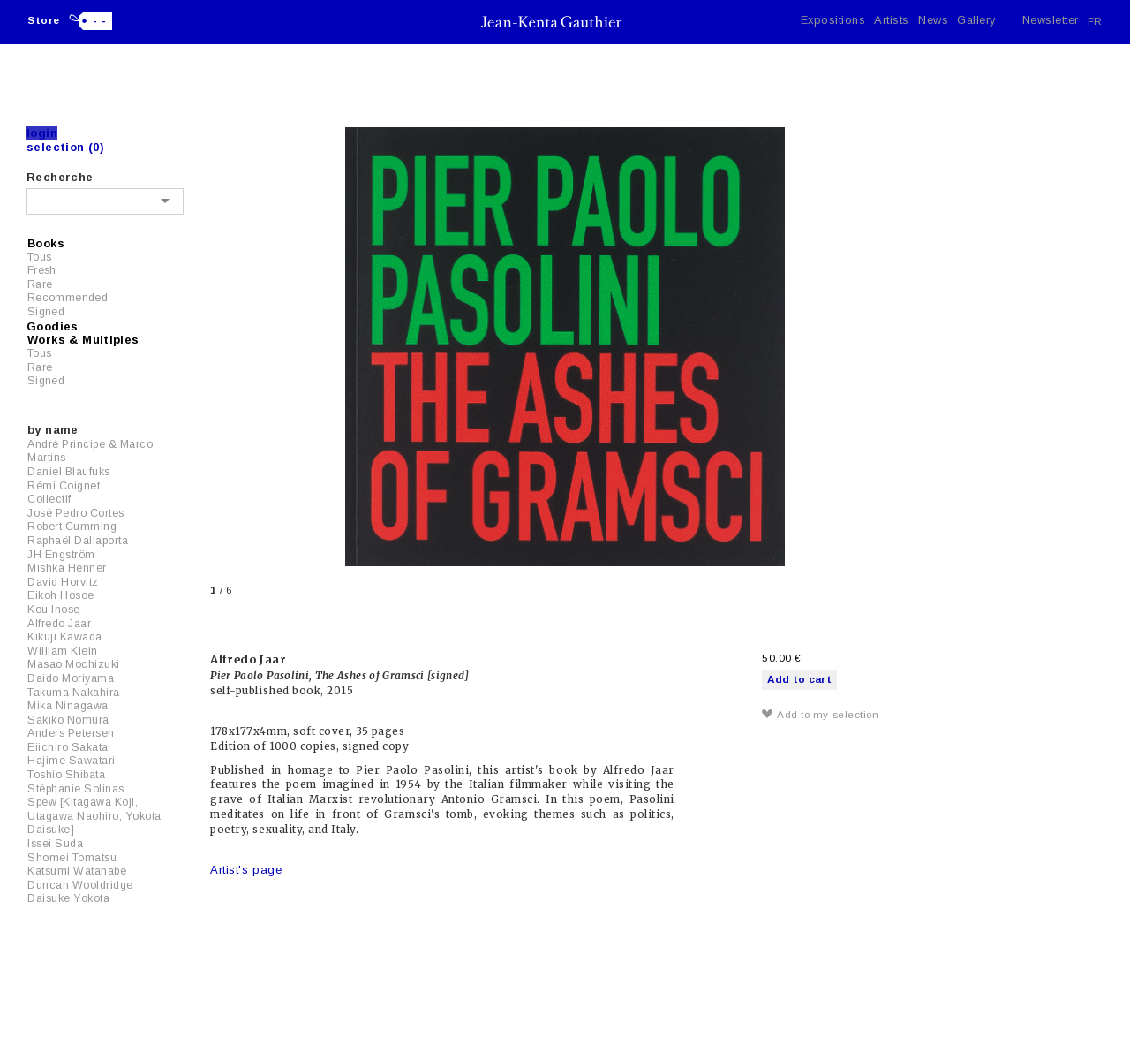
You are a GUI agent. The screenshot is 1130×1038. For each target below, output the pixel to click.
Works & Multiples (83, 339)
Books (45, 243)
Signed (45, 312)
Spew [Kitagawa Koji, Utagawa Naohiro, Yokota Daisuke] (94, 816)
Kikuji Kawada (64, 637)
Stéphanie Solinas (75, 789)
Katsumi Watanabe (76, 871)
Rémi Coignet (63, 486)
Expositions (833, 20)
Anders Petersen (71, 733)
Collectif (49, 499)
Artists (891, 20)
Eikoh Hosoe (60, 595)
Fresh (41, 270)
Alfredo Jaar (59, 623)
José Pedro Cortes (75, 513)
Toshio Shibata (66, 775)
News (933, 20)
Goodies (52, 326)
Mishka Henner (67, 568)
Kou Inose (53, 609)
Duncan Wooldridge (80, 885)
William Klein (62, 651)
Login (41, 133)
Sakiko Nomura (68, 720)
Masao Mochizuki (73, 664)
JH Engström (61, 555)
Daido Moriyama (70, 678)
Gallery (976, 20)
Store (43, 20)
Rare (39, 284)
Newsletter (1050, 20)
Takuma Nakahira (73, 692)
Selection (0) (65, 147)
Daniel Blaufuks (68, 472)
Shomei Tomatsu (72, 858)
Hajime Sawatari (71, 760)
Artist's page (246, 869)
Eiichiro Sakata (68, 747)
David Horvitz (63, 582)
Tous (39, 257)
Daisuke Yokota (68, 898)
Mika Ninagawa (68, 706)
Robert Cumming (72, 526)
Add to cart (799, 679)
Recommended (67, 298)
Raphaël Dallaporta (77, 540)
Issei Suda (55, 843)
